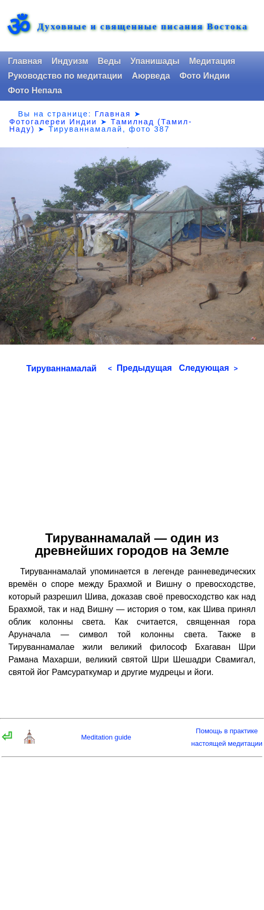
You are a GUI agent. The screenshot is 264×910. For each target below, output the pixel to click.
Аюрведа (151, 75)
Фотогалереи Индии (53, 121)
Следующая (208, 367)
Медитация (212, 61)
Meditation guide (106, 737)
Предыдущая (140, 367)
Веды (109, 61)
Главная (25, 61)
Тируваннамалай (61, 368)
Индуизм (70, 61)
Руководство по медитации (65, 75)
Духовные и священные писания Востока (142, 27)
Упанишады (154, 61)
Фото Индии (204, 75)
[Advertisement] (132, 448)
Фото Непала (35, 90)
